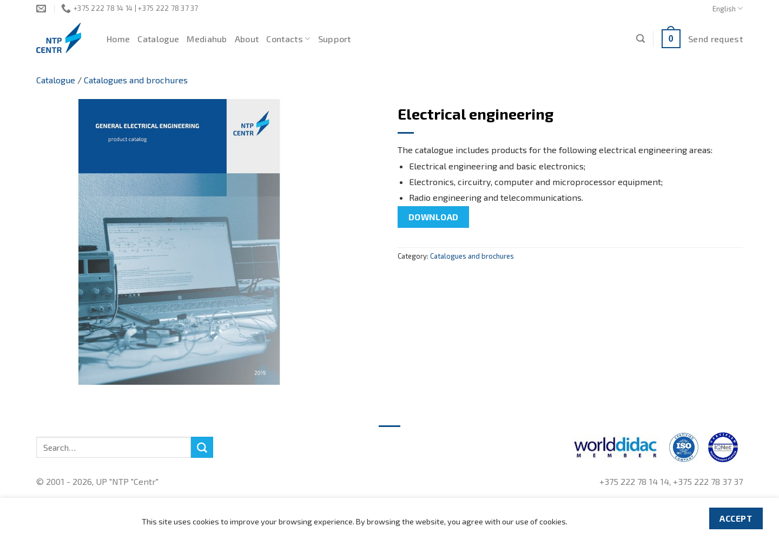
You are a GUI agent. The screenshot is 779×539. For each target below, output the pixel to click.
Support (334, 39)
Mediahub (207, 39)
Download (433, 217)
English (727, 8)
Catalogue (158, 39)
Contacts (288, 39)
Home (118, 39)
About (247, 39)
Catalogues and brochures (136, 80)
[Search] (640, 38)
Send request (715, 39)
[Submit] (202, 447)
